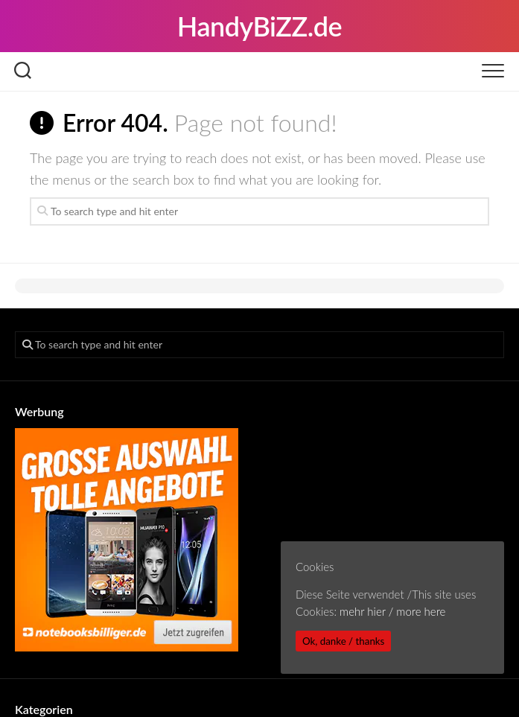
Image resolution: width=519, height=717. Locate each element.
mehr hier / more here (392, 611)
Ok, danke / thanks (343, 641)
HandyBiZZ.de (259, 26)
